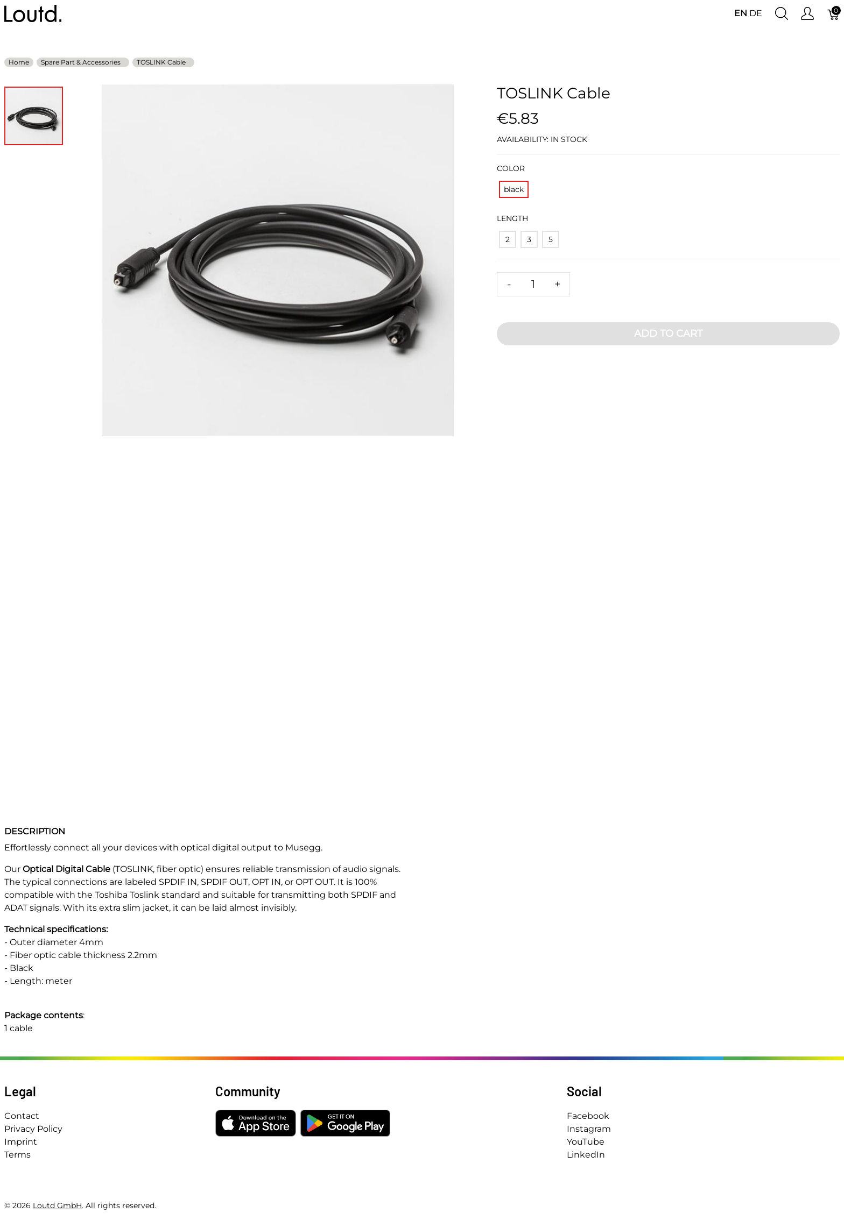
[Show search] (781, 13)
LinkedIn (586, 1155)
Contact (21, 1116)
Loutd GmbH (57, 1205)
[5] (550, 239)
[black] (514, 189)
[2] (507, 239)
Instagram (589, 1129)
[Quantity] (533, 284)
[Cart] (834, 13)
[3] (529, 239)
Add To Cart (668, 333)
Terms (17, 1155)
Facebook (588, 1116)
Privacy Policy (33, 1129)
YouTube (585, 1142)
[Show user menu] (807, 13)
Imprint (20, 1142)
